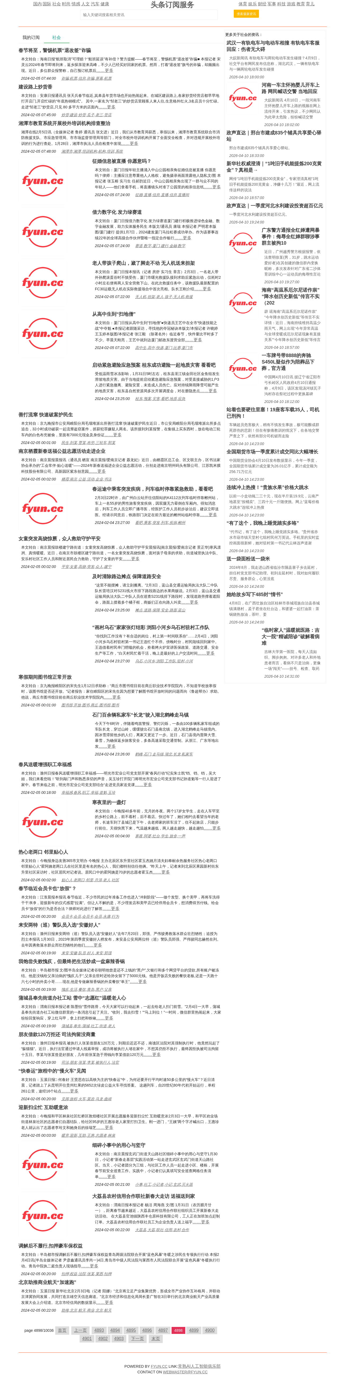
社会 (56, 4)
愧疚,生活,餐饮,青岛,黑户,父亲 (86, 989)
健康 (105, 4)
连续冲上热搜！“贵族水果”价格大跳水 (268, 487)
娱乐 (252, 4)
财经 (262, 4)
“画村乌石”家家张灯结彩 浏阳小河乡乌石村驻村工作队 (150, 627)
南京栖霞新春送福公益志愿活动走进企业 (61, 451)
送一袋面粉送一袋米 (248, 559)
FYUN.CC (159, 1366)
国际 (47, 4)
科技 (281, 4)
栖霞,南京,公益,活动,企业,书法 (86, 479)
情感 (76, 4)
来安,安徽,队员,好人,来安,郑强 (86, 953)
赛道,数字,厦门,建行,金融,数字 (160, 246)
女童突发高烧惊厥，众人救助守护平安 (59, 538)
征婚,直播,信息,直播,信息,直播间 (162, 195)
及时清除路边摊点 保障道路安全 (126, 576)
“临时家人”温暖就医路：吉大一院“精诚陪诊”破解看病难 (291, 637)
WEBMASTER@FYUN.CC (185, 1372)
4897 (163, 1330)
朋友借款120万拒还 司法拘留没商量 (56, 1034)
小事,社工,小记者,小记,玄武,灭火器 (164, 1184)
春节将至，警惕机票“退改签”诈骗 (54, 50)
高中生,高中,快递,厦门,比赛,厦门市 (164, 348)
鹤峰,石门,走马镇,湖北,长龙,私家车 (164, 754)
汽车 (95, 4)
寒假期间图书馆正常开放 (45, 677)
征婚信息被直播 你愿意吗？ (121, 161)
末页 (155, 1338)
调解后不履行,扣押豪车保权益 (50, 1246)
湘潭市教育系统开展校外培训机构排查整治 (64, 123)
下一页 (137, 1338)
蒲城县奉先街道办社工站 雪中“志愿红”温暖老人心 (72, 998)
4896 (147, 1330)
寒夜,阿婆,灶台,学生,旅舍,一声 (160, 836)
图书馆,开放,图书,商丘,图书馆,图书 (90, 705)
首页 (62, 1330)
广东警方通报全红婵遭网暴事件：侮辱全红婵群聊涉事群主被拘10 (291, 237)
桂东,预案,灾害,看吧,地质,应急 (160, 399)
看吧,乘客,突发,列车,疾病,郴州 (160, 522)
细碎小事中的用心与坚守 (118, 1145)
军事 (272, 4)
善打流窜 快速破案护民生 (45, 414)
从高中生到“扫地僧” (114, 314)
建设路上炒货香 (35, 87)
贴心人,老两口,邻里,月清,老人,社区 (90, 880)
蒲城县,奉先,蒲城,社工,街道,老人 (88, 1026)
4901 (87, 1338)
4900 (210, 1330)
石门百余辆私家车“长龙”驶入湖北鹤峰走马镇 (140, 715)
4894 (115, 1330)
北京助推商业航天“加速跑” (47, 1282)
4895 (131, 1330)
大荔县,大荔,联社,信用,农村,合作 (162, 1230)
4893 (99, 1330)
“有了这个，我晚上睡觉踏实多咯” (263, 523)
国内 (37, 4)
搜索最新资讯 (246, 14)
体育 (243, 4)
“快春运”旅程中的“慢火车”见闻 (52, 1071)
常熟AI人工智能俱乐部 (199, 1366)
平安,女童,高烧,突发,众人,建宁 (86, 566)
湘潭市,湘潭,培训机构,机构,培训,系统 (92, 151)
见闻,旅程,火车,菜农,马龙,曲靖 (86, 1099)
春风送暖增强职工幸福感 (45, 764)
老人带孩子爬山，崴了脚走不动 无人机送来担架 (143, 263)
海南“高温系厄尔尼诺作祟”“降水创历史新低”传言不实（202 (291, 296)
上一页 (80, 1330)
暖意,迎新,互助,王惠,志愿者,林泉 (88, 1135)
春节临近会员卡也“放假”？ (47, 888)
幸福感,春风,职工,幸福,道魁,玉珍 (88, 792)
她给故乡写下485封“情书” (255, 594)
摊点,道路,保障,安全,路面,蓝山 (160, 610)
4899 (194, 1330)
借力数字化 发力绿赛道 (117, 212)
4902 (103, 1338)
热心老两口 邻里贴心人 (43, 852)
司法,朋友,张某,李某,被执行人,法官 (90, 1062)
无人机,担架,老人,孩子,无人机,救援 (164, 297)
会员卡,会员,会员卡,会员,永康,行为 (90, 916)
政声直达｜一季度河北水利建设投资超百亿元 (275, 205)
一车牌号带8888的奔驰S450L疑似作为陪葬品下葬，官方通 (288, 362)
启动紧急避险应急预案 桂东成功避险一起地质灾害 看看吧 (154, 365)
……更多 (104, 70)
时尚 (66, 4)
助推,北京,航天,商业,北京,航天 (86, 1310)
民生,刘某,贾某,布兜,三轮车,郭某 (88, 443)
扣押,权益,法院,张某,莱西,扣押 (86, 1274)
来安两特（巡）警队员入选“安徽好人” (59, 925)
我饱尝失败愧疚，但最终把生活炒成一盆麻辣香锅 (71, 961)
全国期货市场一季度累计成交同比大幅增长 (272, 451)
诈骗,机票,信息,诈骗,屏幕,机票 (86, 78)
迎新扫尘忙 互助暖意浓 (43, 1107)
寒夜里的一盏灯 (109, 802)
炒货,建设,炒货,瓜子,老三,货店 (86, 115)
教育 (300, 4)
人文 (85, 4)
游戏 (291, 4)
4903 (119, 1338)
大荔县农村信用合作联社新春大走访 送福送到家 (143, 1196)
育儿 (310, 4)
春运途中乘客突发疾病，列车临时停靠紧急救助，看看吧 (152, 489)
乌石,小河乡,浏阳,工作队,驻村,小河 (164, 661)
